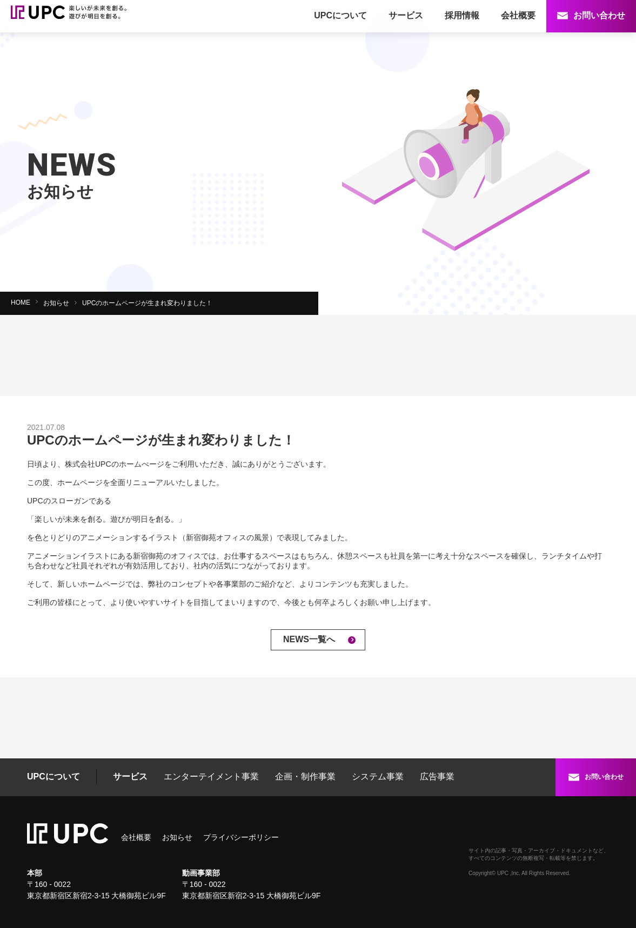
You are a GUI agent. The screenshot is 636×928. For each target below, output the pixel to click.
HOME (20, 302)
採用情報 (462, 15)
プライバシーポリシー (241, 837)
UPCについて (340, 15)
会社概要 (518, 15)
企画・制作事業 (305, 776)
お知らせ (56, 303)
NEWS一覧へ (309, 639)
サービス (406, 15)
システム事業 (378, 776)
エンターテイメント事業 (211, 776)
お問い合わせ (599, 15)
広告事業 (437, 776)
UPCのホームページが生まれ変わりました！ (147, 303)
